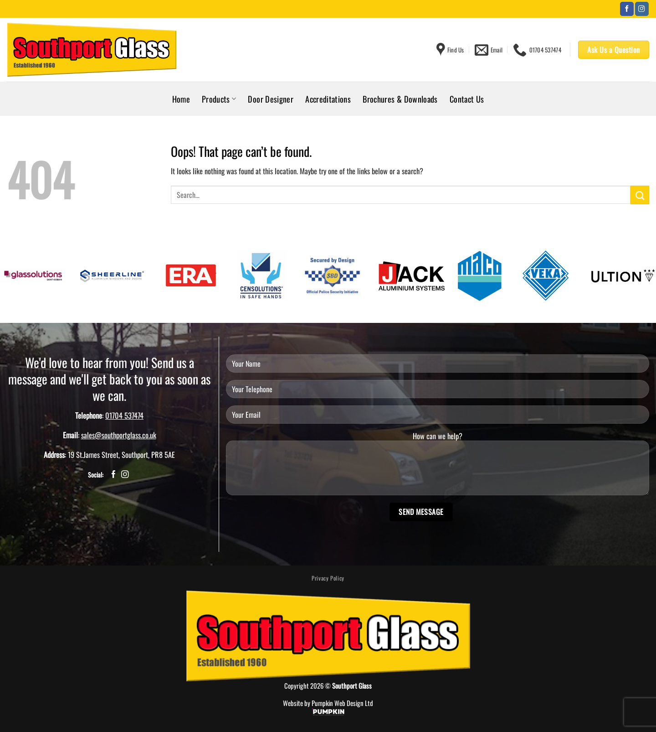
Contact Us (467, 99)
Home (181, 99)
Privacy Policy (328, 578)
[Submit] (639, 195)
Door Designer (270, 99)
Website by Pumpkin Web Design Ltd (328, 703)
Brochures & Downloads (400, 99)
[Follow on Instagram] (642, 9)
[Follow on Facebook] (627, 9)
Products (219, 99)
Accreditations (328, 99)
